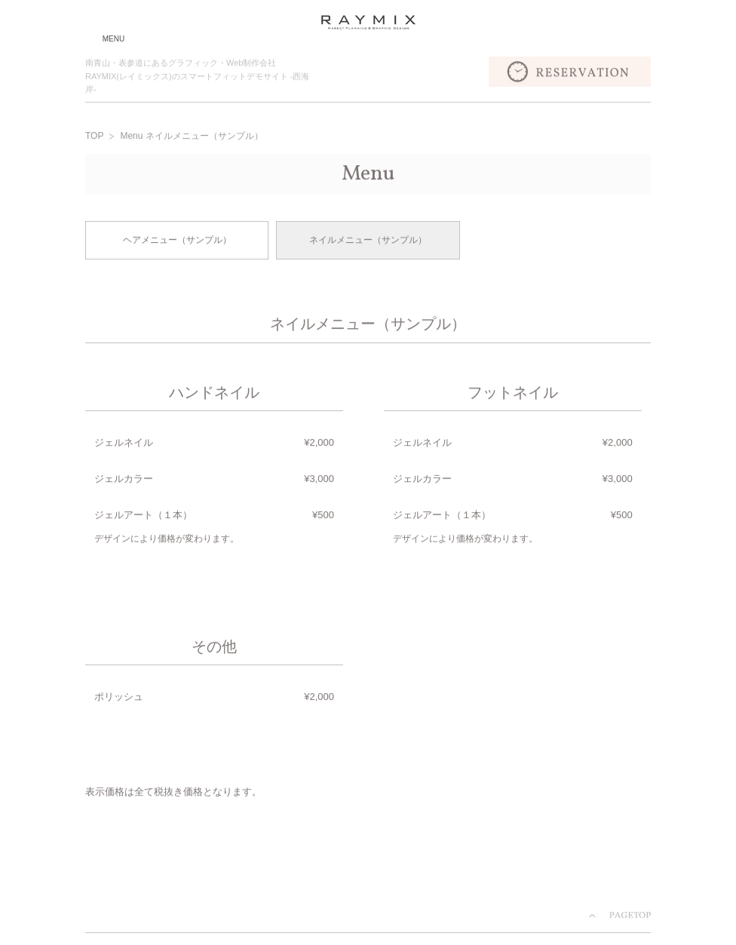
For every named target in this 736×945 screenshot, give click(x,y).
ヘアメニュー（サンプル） (177, 241)
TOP (94, 137)
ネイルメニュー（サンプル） (368, 241)
